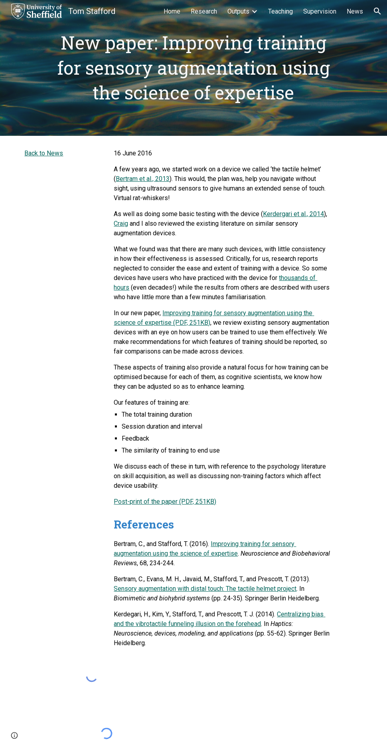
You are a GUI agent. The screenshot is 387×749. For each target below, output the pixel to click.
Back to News (43, 153)
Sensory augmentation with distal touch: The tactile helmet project (205, 588)
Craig (121, 223)
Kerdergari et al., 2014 (293, 214)
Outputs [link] (238, 11)
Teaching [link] (280, 11)
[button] (377, 11)
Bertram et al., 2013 (143, 179)
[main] (193, 68)
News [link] (355, 11)
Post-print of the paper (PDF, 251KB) (165, 501)
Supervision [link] (319, 11)
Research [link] (204, 11)
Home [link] (172, 11)
